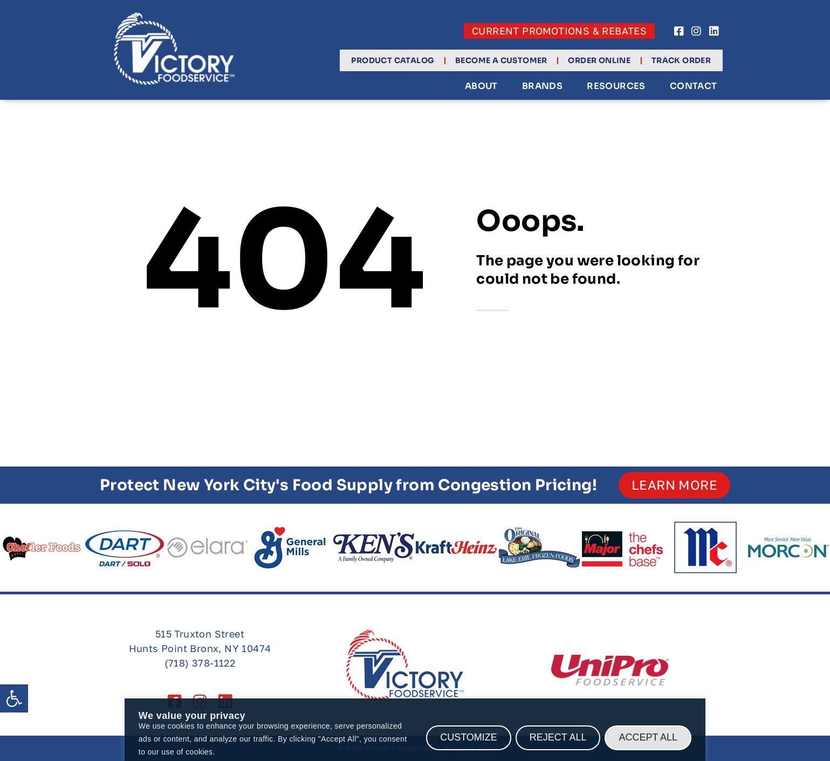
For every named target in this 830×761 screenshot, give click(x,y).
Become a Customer (501, 60)
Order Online (599, 60)
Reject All (558, 737)
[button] (14, 698)
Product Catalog (392, 60)
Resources (616, 86)
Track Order (680, 60)
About (480, 86)
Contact (693, 86)
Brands (542, 86)
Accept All (648, 737)
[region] (415, 729)
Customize (468, 737)
